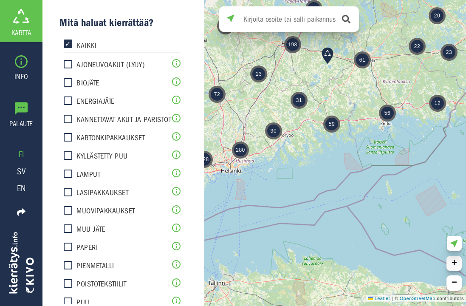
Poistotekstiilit (101, 284)
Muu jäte (90, 229)
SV (21, 171)
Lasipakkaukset (102, 192)
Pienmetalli (95, 265)
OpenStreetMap (417, 298)
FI (21, 154)
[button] (449, 52)
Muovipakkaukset (105, 211)
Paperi (87, 247)
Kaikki (86, 45)
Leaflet (379, 298)
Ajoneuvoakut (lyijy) (110, 64)
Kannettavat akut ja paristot (123, 119)
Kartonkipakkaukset (110, 137)
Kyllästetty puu (102, 156)
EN (21, 188)
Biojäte (87, 83)
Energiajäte (95, 101)
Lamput (88, 174)
